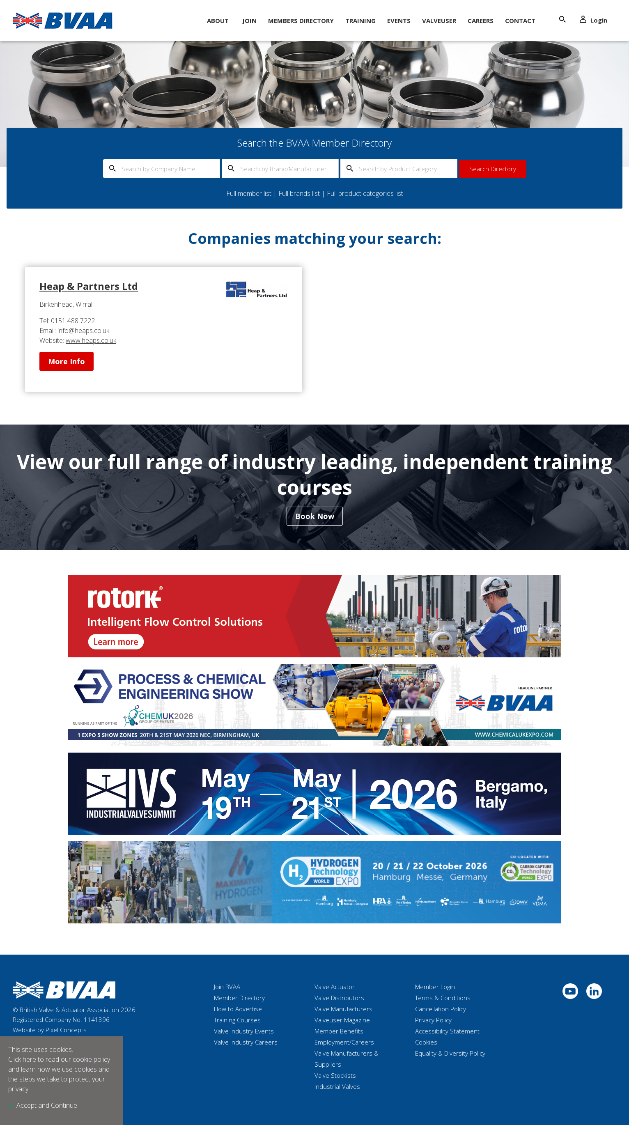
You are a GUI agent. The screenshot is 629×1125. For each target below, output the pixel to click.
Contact (520, 20)
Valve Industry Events (244, 1031)
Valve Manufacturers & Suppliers (346, 1058)
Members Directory (301, 20)
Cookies (426, 1042)
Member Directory (239, 998)
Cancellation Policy (440, 1009)
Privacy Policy (433, 1020)
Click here (22, 1059)
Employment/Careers (344, 1042)
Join (249, 20)
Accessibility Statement (447, 1031)
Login (593, 20)
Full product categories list (365, 193)
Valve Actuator (334, 987)
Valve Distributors (339, 998)
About (218, 20)
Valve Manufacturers (343, 1009)
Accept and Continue (46, 1105)
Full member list (248, 193)
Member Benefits (338, 1031)
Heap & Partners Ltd (88, 286)
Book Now (314, 516)
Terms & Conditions (443, 998)
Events (399, 20)
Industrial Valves (337, 1086)
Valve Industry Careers (246, 1042)
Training (360, 20)
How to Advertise (238, 1009)
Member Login (435, 987)
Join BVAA (227, 987)
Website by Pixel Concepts (50, 1030)
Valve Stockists (335, 1075)
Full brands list (299, 193)
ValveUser (439, 20)
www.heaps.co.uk (91, 340)
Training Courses (237, 1020)
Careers (481, 20)
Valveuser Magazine (342, 1020)
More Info (66, 361)
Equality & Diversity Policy (450, 1053)
